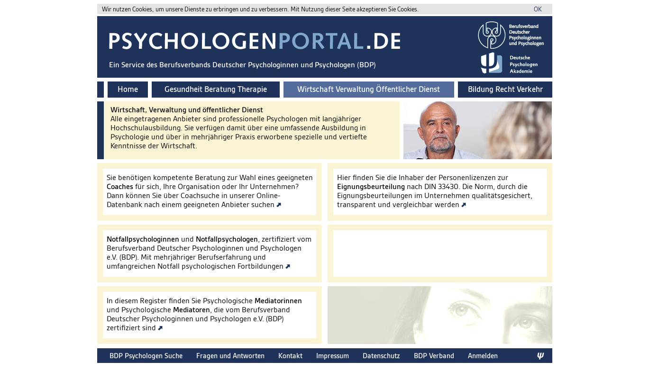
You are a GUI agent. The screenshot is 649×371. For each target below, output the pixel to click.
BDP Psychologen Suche (146, 356)
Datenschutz (381, 356)
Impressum (332, 356)
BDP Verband (434, 356)
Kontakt (290, 356)
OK (538, 9)
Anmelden (483, 356)
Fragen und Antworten (230, 356)
